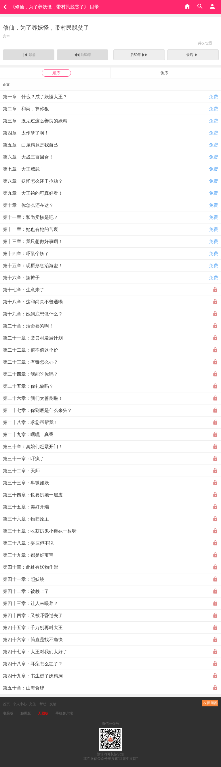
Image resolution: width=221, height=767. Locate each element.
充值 (32, 704)
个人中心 (20, 704)
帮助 (42, 704)
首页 (6, 704)
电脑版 (8, 713)
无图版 (43, 713)
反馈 (52, 704)
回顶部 (210, 703)
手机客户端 (64, 713)
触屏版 (25, 713)
